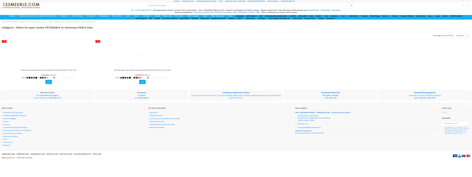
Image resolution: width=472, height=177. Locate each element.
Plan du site (7, 143)
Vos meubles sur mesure (12, 134)
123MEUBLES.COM (38, 154)
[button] (13, 16)
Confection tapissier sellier (206, 1)
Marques (6, 146)
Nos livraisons (273, 1)
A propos (6, 125)
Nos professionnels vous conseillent (17, 131)
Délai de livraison (156, 116)
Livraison (141, 93)
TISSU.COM (96, 154)
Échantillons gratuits (425, 93)
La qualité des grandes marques (15, 128)
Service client (47, 93)
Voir (48, 82)
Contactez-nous (188, 1)
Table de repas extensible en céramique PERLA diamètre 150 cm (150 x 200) (142, 70)
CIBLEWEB (28, 158)
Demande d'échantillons (257, 1)
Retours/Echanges (157, 128)
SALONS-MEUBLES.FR (82, 154)
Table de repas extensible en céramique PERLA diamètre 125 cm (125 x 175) (48, 70)
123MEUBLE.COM (8, 154)
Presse (5, 122)
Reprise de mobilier (10, 137)
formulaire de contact (49, 96)
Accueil (177, 1)
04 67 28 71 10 (55, 98)
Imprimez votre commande (235, 1)
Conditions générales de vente (14, 116)
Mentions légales (9, 119)
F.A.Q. (221, 1)
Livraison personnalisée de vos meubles (165, 119)
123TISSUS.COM (66, 154)
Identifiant (154, 113)
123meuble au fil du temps (13, 113)
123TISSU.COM (52, 154)
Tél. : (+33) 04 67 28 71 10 (141, 10)
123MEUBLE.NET (23, 154)
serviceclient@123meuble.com (309, 128)
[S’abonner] (468, 124)
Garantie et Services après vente (162, 125)
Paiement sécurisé (288, 1)
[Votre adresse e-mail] (454, 124)
